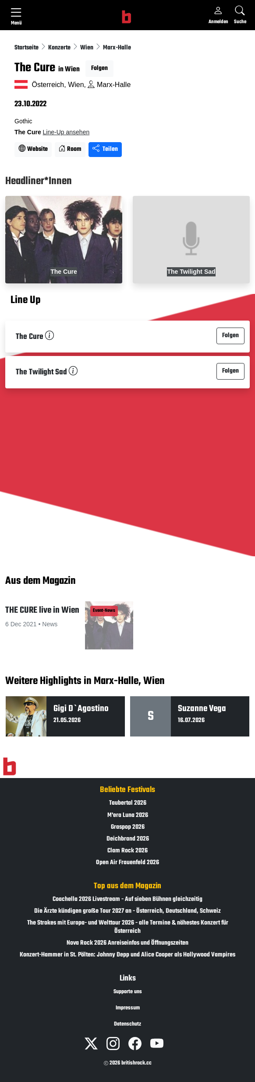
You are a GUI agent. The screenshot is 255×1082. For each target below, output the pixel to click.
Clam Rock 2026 (127, 851)
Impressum (128, 1008)
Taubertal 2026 (127, 803)
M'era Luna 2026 (127, 815)
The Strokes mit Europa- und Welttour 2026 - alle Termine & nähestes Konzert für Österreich (127, 927)
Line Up (25, 301)
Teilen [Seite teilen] (105, 149)
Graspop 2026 (128, 827)
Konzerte (60, 48)
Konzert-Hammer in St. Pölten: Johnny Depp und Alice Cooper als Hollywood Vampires (127, 955)
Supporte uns (127, 992)
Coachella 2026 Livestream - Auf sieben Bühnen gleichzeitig (127, 899)
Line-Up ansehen (66, 132)
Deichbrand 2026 (127, 839)
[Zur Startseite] (9, 766)
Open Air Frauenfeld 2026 (127, 863)
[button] (63, 628)
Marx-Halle (117, 48)
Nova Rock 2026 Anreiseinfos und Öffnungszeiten (127, 943)
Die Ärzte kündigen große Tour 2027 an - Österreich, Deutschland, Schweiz (127, 911)
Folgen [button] (99, 68)
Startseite (27, 48)
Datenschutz (127, 1024)
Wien (87, 48)
